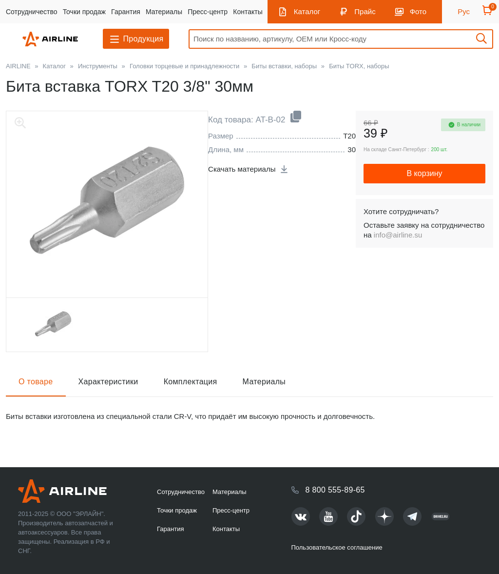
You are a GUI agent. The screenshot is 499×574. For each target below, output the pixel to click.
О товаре (36, 381)
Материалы (164, 12)
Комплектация (190, 381)
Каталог (307, 11)
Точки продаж (84, 12)
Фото (418, 11)
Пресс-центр (208, 12)
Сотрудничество (31, 12)
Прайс (364, 11)
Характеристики (108, 381)
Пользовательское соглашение (337, 547)
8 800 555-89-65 (335, 490)
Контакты (247, 12)
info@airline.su (398, 235)
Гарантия (125, 12)
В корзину (424, 173)
